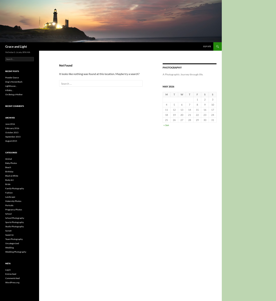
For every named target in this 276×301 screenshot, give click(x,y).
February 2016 (12, 128)
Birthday (9, 171)
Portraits (9, 205)
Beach (8, 167)
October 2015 (11, 132)
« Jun (166, 125)
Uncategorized (12, 243)
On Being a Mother (14, 94)
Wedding (9, 247)
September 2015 (13, 136)
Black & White (11, 175)
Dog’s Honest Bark (13, 81)
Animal (8, 159)
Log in (8, 269)
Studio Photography (14, 226)
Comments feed (12, 278)
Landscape (10, 197)
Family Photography (14, 188)
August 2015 (11, 141)
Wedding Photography (15, 251)
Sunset (8, 230)
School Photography (14, 218)
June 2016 (10, 124)
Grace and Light (16, 46)
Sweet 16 (9, 235)
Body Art (9, 180)
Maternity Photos (13, 201)
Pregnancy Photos (13, 209)
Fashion (9, 192)
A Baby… (9, 90)
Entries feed (10, 274)
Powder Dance (12, 77)
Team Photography (14, 239)
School (8, 213)
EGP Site (207, 46)
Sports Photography (14, 222)
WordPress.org (12, 282)
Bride (7, 184)
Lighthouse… (11, 86)
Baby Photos (11, 163)
